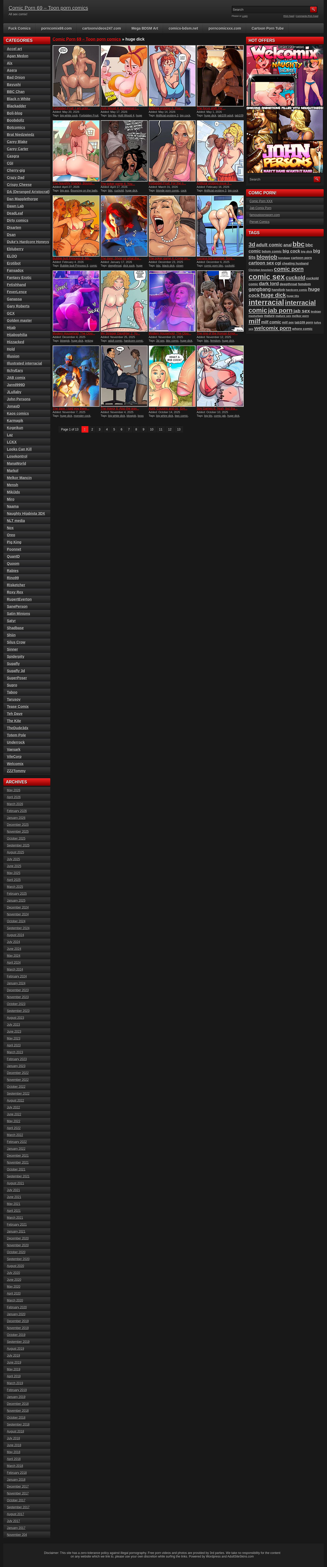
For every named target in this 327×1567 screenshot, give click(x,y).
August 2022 (15, 1100)
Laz (10, 435)
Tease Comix (18, 706)
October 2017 (16, 1500)
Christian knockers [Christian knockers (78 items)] (261, 269)
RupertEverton (19, 599)
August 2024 (15, 935)
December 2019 (18, 1321)
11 (160, 429)
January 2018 (16, 1479)
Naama (13, 506)
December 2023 (18, 990)
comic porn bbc (213, 265)
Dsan (11, 235)
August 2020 (15, 1266)
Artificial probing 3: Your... (166, 108)
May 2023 (13, 1038)
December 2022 (18, 1073)
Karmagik (15, 420)
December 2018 (18, 1404)
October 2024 (16, 921)
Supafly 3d (16, 671)
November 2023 (18, 997)
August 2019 (15, 1348)
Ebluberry (15, 249)
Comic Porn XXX (261, 201)
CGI (10, 163)
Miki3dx (13, 492)
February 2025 (17, 893)
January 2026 (16, 818)
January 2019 (16, 1397)
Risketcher (16, 585)
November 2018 (18, 1411)
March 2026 (15, 804)
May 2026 (13, 790)
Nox (10, 528)
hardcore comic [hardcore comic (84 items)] (296, 289)
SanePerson (17, 606)
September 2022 (18, 1093)
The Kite (14, 721)
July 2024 (13, 942)
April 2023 (14, 1045)
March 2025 (15, 887)
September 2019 (18, 1342)
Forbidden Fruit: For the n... (167, 183)
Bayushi (14, 84)
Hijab (11, 328)
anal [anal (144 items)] (287, 245)
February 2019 (17, 1390)
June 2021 (14, 1197)
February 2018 (17, 1473)
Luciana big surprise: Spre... (216, 258)
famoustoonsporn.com (265, 215)
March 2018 (15, 1466)
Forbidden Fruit (89, 115)
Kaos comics (18, 413)
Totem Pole (16, 735)
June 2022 (14, 1114)
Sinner (12, 649)
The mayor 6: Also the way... (120, 408)
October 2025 (16, 838)
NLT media (16, 521)
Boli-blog (14, 113)
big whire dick (164, 415)
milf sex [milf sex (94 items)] (288, 322)
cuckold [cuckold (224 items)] (295, 277)
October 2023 (16, 1004)
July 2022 (13, 1107)
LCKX (12, 442)
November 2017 (18, 1493)
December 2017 (18, 1486)
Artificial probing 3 (167, 115)
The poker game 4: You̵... (118, 184)
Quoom (13, 563)
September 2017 (18, 1507)
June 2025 (14, 866)
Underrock (16, 742)
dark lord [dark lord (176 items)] (269, 283)
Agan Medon (17, 56)
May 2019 (13, 1369)
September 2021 (18, 1176)
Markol (12, 471)
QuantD (13, 556)
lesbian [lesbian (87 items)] (316, 311)
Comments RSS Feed (307, 16)
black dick (168, 265)
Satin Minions (18, 614)
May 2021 (13, 1204)
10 (151, 429)
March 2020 (15, 1300)
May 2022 (13, 1121)
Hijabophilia (17, 335)
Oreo (11, 535)
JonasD (13, 406)
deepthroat (115, 265)
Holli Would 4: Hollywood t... (120, 108)
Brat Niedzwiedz (20, 135)
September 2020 (18, 1259)
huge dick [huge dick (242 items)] (273, 295)
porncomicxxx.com (224, 28)
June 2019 (14, 1362)
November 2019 (18, 1328)
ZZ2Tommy (16, 771)
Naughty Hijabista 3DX (26, 513)
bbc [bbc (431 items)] (299, 244)
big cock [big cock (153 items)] (291, 251)
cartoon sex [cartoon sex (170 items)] (261, 263)
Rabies (13, 571)
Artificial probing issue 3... (214, 183)
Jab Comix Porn (260, 208)
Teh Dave (14, 714)
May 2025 (13, 873)
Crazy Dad (15, 177)
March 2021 (15, 1217)
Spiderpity (15, 656)
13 (178, 429)
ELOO (12, 256)
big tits (112, 115)
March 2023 (15, 1052)
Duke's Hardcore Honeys (28, 242)
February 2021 (17, 1224)
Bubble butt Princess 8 (74, 265)
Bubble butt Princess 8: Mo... (72, 258)
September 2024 (18, 928)
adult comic (115, 340)
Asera (12, 70)
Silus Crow (16, 642)
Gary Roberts (18, 306)
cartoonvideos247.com (101, 28)
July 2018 (13, 1438)
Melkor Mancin (19, 478)
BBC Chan (16, 92)
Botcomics (16, 127)
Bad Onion (16, 77)
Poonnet (14, 549)
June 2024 (14, 949)
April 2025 (14, 880)
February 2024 (17, 976)
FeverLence (17, 292)
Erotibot (14, 263)
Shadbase (15, 628)
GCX (11, 313)
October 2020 (16, 1252)
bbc (110, 190)
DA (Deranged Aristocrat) (28, 192)
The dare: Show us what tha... (121, 258)
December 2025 (18, 825)
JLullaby (14, 392)
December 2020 (18, 1238)
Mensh (12, 485)
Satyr (11, 621)
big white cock (69, 115)
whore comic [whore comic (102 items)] (302, 329)
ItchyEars (15, 370)
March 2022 (15, 1135)
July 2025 (13, 859)
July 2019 (13, 1355)
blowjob (64, 340)
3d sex (160, 340)
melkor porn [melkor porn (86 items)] (300, 315)
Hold (11, 349)
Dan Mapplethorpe (22, 199)
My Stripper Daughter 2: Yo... (120, 333)
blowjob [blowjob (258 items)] (266, 257)
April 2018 (14, 1459)
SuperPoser (17, 678)
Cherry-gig (16, 170)
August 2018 (15, 1431)
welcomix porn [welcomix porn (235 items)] (272, 328)
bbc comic (172, 340)
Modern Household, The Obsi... (74, 333)
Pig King (14, 542)
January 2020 (16, 1314)
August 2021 (15, 1183)
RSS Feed (289, 16)
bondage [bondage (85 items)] (284, 257)
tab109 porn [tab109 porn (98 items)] (304, 322)
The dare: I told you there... (71, 408)
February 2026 (17, 811)
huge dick (210, 115)
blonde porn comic (167, 190)
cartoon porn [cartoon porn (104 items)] (301, 258)
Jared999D (16, 385)
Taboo (12, 692)
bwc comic (181, 415)
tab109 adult (225, 115)
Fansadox (15, 270)
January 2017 (16, 1528)
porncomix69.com (56, 28)
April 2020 (14, 1293)
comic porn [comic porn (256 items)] (288, 269)
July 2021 (13, 1190)
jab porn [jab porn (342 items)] (280, 310)
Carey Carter (17, 149)
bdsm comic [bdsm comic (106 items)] (272, 251)
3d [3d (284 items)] (252, 244)
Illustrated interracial (24, 363)
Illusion (13, 356)
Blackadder (16, 106)
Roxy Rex (15, 592)
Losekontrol (17, 456)
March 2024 (15, 969)
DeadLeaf (15, 213)
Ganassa (14, 299)
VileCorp (14, 757)
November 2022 (18, 1080)
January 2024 (16, 983)
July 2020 (13, 1273)
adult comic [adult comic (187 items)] (269, 244)
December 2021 (18, 1155)
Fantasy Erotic (19, 278)
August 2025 (15, 852)
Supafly (13, 664)
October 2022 (16, 1086)
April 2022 (14, 1128)
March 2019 (15, 1383)
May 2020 (13, 1286)
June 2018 (14, 1445)
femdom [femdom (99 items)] (304, 284)
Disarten (14, 227)
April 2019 (14, 1376)
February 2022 (17, 1142)
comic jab (220, 415)
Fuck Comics (19, 28)
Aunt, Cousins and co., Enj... (168, 408)
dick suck (129, 265)
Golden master (19, 320)
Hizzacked (15, 342)
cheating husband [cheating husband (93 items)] (295, 263)
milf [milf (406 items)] (254, 321)
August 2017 (15, 1514)
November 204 (17, 1535)
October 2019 (16, 1335)
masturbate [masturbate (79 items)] (256, 315)
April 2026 (14, 797)
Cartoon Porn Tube (268, 28)
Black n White (18, 99)
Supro (12, 685)
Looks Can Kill (19, 449)
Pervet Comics (260, 222)
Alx (10, 63)
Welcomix (15, 764)
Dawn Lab (15, 206)
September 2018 (18, 1424)
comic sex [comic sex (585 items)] (267, 276)
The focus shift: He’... (211, 108)
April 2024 (14, 962)
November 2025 (18, 831)
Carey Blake (17, 142)
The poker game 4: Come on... (169, 258)
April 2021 (14, 1211)
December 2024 (18, 907)
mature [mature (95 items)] (269, 316)
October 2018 (16, 1417)
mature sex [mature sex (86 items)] (283, 315)
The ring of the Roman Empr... (217, 333)
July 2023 (13, 1024)
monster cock (82, 415)
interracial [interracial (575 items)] (266, 302)
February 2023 (17, 1059)
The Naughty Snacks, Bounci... (74, 183)
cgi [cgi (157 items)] (278, 263)
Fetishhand (16, 285)
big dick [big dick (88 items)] (306, 251)
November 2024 (18, 914)
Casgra (13, 156)
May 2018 (13, 1452)
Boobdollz (15, 120)
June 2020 (14, 1280)
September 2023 (18, 1011)
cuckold (119, 190)
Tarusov (13, 699)
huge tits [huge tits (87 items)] (293, 295)
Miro (11, 499)
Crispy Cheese (19, 185)
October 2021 (16, 1169)
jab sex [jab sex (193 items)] (302, 311)
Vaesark (13, 749)
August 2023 (15, 1018)
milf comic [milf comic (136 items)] (271, 322)
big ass (64, 190)
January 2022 (16, 1149)
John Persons (19, 399)
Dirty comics (17, 220)
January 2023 (16, 1066)
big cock (185, 115)
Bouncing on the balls (84, 190)
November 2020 (18, 1245)
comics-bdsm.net (183, 28)
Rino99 (13, 578)
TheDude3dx (17, 728)
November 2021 (18, 1162)
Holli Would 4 (126, 115)
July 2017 (13, 1521)
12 (169, 429)
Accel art (14, 49)
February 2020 (17, 1307)
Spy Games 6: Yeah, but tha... (217, 408)
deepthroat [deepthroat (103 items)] (288, 284)
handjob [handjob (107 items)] (278, 290)
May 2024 (13, 956)
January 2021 (16, 1231)
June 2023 (14, 1031)
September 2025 (18, 845)
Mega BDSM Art (145, 28)
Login (245, 16)
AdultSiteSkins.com (240, 1556)
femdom (215, 340)
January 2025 (16, 900)
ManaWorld (16, 463)
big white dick (116, 415)
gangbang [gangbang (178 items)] (260, 289)
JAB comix (16, 378)
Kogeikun (15, 428)
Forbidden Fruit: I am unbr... (71, 108)
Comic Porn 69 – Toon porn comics (48, 8)
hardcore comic (133, 340)
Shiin (11, 635)
